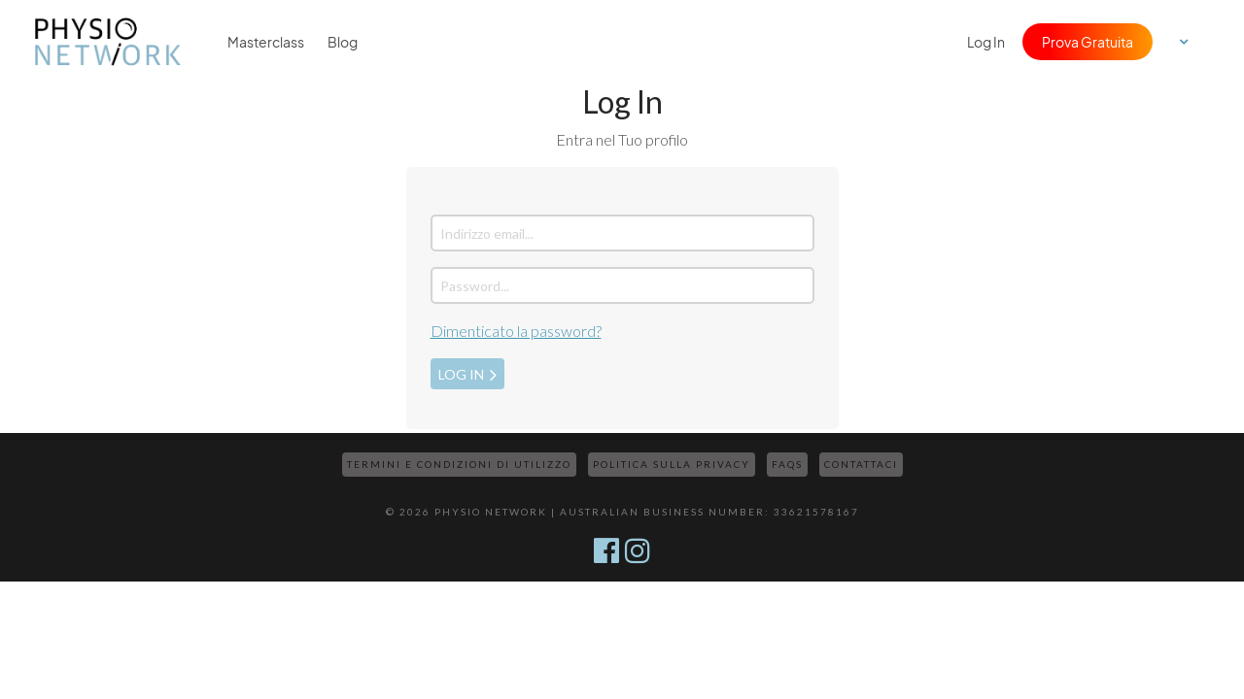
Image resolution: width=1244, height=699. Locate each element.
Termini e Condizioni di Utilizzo (459, 464)
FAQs (787, 464)
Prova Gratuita (1087, 41)
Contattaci (861, 464)
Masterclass (265, 41)
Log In (986, 41)
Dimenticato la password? (516, 330)
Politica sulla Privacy (671, 464)
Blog (343, 41)
